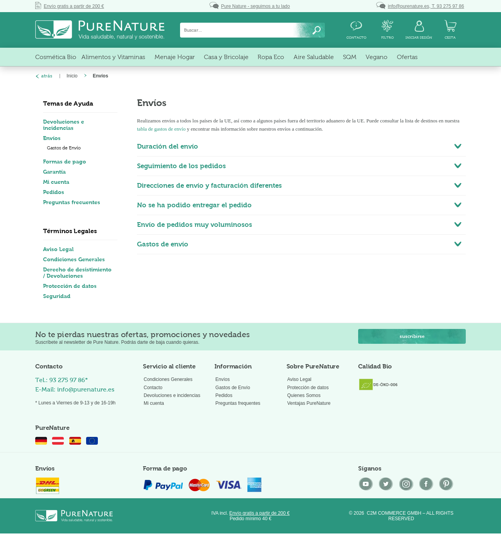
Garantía (54, 172)
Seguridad (56, 296)
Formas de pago (64, 161)
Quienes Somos (304, 395)
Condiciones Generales (74, 259)
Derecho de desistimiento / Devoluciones (77, 272)
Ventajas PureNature (309, 403)
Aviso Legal (58, 249)
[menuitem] (252, 30)
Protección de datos (70, 286)
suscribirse (412, 336)
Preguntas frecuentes (71, 202)
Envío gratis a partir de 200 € (259, 513)
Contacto (153, 387)
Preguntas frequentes (237, 403)
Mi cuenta (56, 182)
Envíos (52, 138)
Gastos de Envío (64, 148)
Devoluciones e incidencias (63, 125)
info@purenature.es (85, 389)
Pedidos (53, 192)
